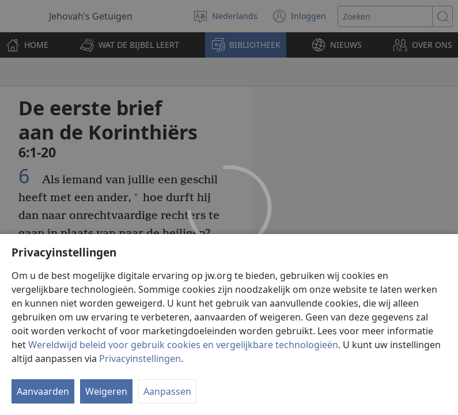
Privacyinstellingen (140, 358)
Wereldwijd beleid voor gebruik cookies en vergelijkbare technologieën (183, 344)
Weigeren (106, 391)
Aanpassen (167, 391)
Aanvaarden (43, 391)
